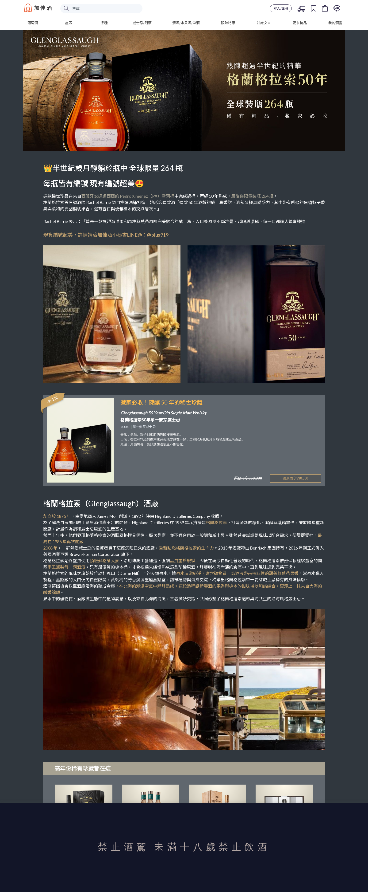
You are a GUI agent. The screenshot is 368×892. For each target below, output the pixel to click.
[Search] (101, 8)
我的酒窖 (335, 23)
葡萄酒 (32, 23)
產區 (68, 23)
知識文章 (264, 23)
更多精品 (300, 23)
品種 (104, 23)
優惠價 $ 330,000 (295, 478)
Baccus (38, 7)
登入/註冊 (281, 8)
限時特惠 (228, 23)
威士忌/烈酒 (142, 23)
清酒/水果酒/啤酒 (186, 23)
